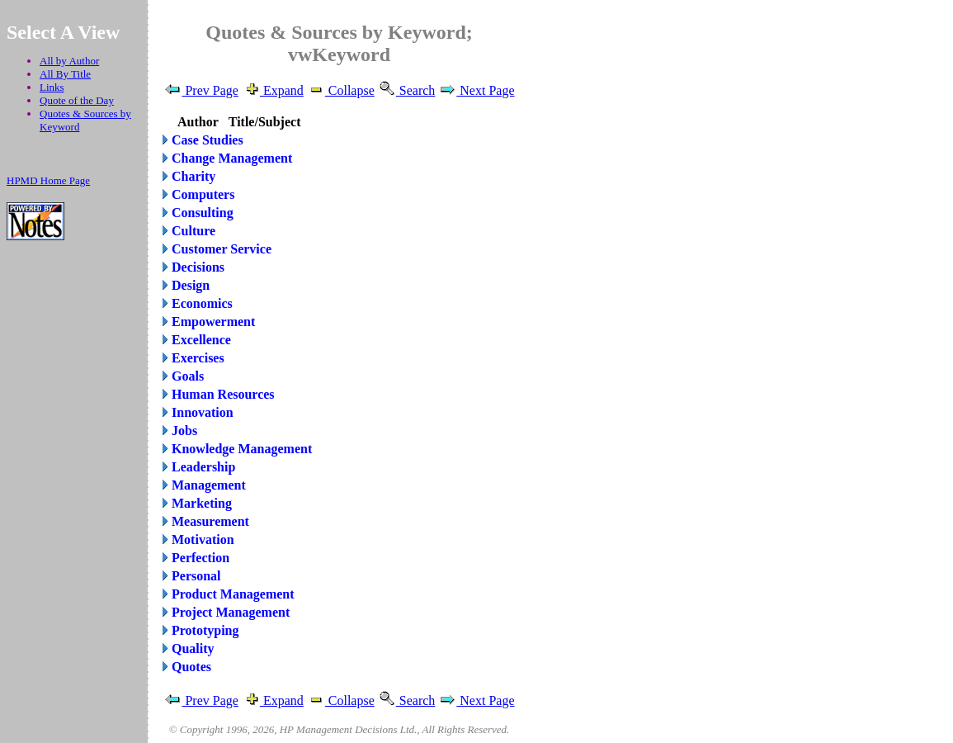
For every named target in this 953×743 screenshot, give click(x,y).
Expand (273, 90)
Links (52, 87)
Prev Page (200, 90)
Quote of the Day (77, 100)
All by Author (69, 60)
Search (407, 90)
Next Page (476, 90)
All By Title (65, 74)
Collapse (341, 90)
